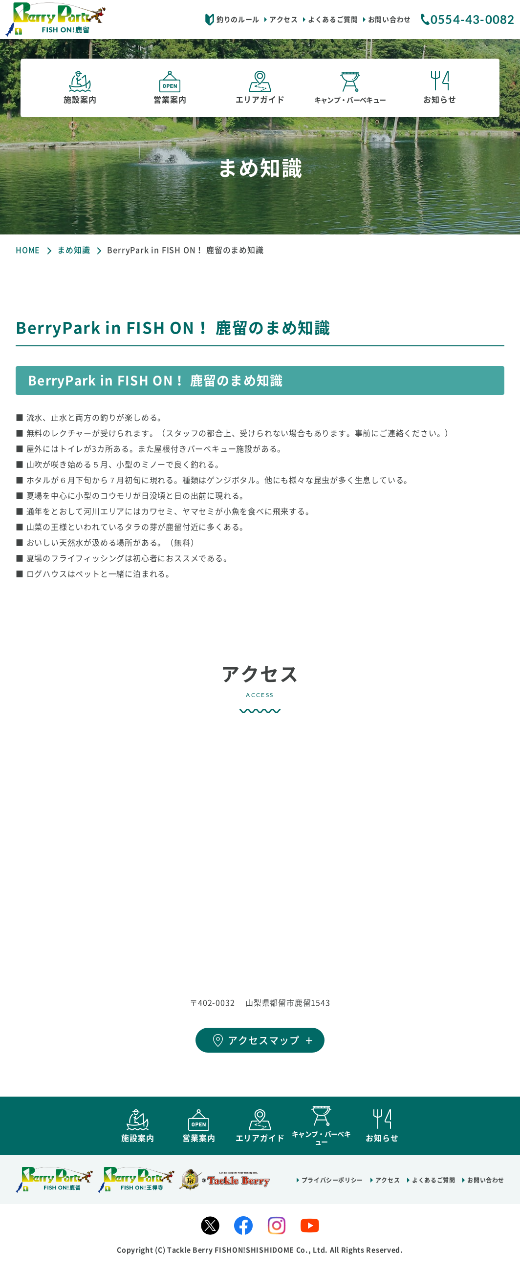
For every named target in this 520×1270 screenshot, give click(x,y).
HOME (28, 250)
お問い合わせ (389, 19)
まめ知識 (73, 250)
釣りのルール (238, 19)
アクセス (283, 19)
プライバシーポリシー (332, 1184)
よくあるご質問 (333, 19)
